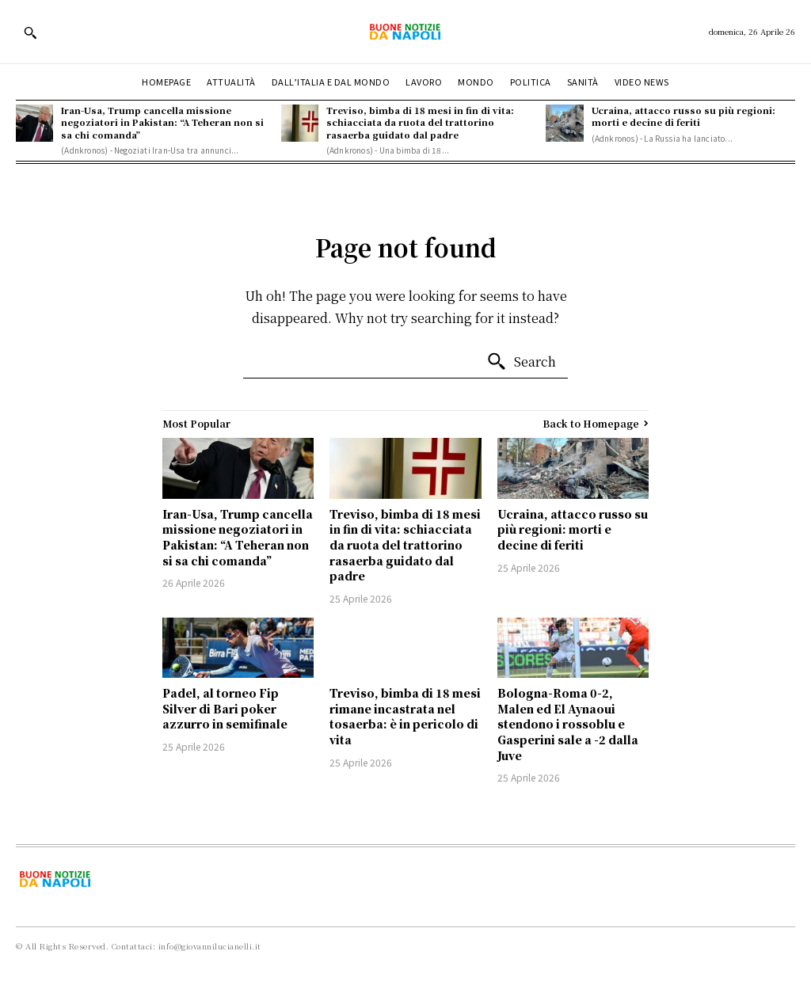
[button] (30, 32)
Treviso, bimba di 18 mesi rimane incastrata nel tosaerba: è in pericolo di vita (405, 716)
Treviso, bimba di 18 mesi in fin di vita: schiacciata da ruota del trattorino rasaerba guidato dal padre (420, 122)
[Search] (521, 361)
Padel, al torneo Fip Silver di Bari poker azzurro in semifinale (224, 708)
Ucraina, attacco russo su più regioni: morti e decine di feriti (683, 116)
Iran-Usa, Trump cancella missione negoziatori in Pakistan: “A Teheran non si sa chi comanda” (162, 122)
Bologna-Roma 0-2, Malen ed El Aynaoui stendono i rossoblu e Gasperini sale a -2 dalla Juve (567, 724)
